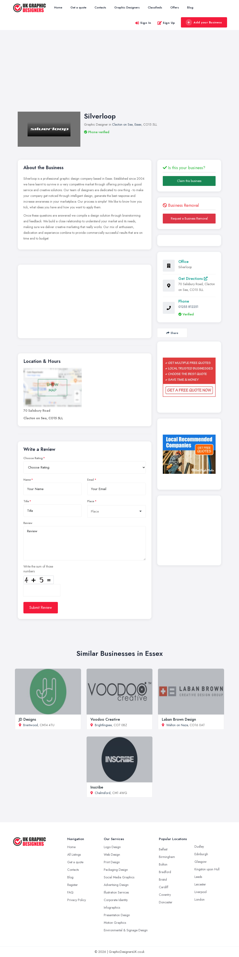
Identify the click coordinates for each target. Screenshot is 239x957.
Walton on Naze (177, 725)
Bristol (163, 879)
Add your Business (204, 22)
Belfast (163, 849)
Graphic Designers (127, 7)
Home (58, 7)
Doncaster (165, 902)
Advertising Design (116, 885)
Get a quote (78, 7)
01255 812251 (188, 306)
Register (72, 885)
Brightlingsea (103, 725)
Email (90, 480)
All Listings (74, 854)
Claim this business (189, 181)
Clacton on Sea (122, 124)
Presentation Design (117, 915)
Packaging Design (116, 869)
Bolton (163, 864)
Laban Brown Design (179, 719)
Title (26, 501)
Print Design (112, 862)
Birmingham (167, 857)
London (199, 899)
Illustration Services (116, 892)
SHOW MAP (52, 387)
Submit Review (40, 607)
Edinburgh (201, 854)
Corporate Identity (116, 900)
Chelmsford (102, 793)
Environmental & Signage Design (126, 930)
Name (27, 480)
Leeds (198, 876)
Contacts (100, 7)
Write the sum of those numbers (38, 569)
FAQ (70, 892)
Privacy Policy (76, 900)
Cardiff (163, 887)
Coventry (165, 894)
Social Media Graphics (119, 877)
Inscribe (96, 787)
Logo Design (112, 847)
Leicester (200, 884)
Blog (190, 7)
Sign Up (166, 23)
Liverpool (200, 892)
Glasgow (200, 861)
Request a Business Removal (189, 218)
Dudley (199, 846)
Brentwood (30, 725)
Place (90, 501)
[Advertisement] (119, 75)
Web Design (112, 854)
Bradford (165, 872)
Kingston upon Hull (206, 869)
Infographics (112, 907)
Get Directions (193, 278)
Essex (138, 124)
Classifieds (155, 7)
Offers (174, 7)
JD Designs (27, 719)
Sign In (143, 23)
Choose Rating (33, 458)
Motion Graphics (115, 922)
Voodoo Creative (105, 719)
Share (172, 333)
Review (27, 523)
